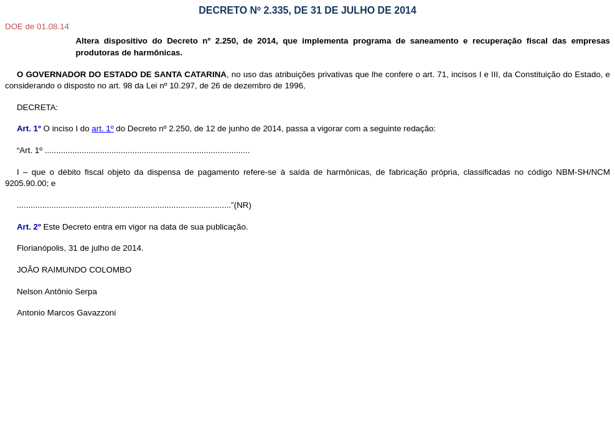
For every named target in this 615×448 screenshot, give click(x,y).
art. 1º (102, 128)
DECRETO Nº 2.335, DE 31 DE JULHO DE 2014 (307, 10)
